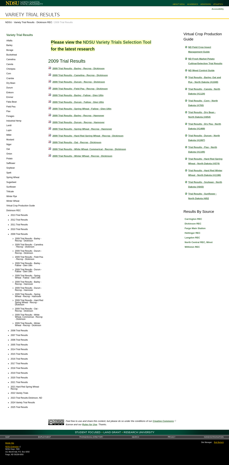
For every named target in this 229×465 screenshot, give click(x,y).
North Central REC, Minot (199, 242)
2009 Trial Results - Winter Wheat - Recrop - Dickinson (82, 156)
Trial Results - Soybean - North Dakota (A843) (205, 184)
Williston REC (192, 247)
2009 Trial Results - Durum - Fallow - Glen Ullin (78, 102)
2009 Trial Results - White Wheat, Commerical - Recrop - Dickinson (89, 149)
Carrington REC (193, 219)
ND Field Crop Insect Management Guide (199, 49)
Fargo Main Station (195, 228)
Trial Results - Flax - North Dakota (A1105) (202, 149)
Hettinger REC (192, 233)
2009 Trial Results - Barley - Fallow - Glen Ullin (77, 95)
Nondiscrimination (214, 437)
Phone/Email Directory (91, 437)
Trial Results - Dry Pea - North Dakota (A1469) (204, 126)
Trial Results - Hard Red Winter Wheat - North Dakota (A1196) (205, 172)
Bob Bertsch (219, 442)
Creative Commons (163, 421)
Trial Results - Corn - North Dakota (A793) (203, 103)
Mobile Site (9, 443)
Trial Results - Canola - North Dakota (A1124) (204, 91)
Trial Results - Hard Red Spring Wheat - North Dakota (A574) (205, 161)
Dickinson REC (44, 22)
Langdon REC (192, 237)
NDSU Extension (12, 447)
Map (7, 437)
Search (135, 437)
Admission (205, 4)
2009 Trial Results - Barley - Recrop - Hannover (78, 115)
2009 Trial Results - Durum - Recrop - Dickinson (78, 82)
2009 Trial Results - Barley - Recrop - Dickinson (78, 68)
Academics (192, 4)
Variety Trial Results (32, 15)
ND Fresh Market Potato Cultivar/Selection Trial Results (205, 61)
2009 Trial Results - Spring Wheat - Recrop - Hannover (82, 129)
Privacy (171, 437)
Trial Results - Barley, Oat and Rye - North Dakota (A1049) (204, 79)
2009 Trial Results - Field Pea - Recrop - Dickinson (80, 88)
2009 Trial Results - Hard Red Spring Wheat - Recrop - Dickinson (87, 135)
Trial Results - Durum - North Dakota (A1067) (204, 138)
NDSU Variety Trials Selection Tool (117, 42)
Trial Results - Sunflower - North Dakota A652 (202, 196)
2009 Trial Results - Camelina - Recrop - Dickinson (80, 75)
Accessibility (218, 9)
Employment (44, 437)
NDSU (8, 22)
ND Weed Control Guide (201, 70)
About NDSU (179, 4)
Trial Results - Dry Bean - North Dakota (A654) (202, 114)
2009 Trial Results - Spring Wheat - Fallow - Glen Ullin (81, 108)
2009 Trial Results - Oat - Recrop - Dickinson (76, 142)
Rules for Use (89, 424)
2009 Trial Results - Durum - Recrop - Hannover (78, 122)
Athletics (218, 4)
